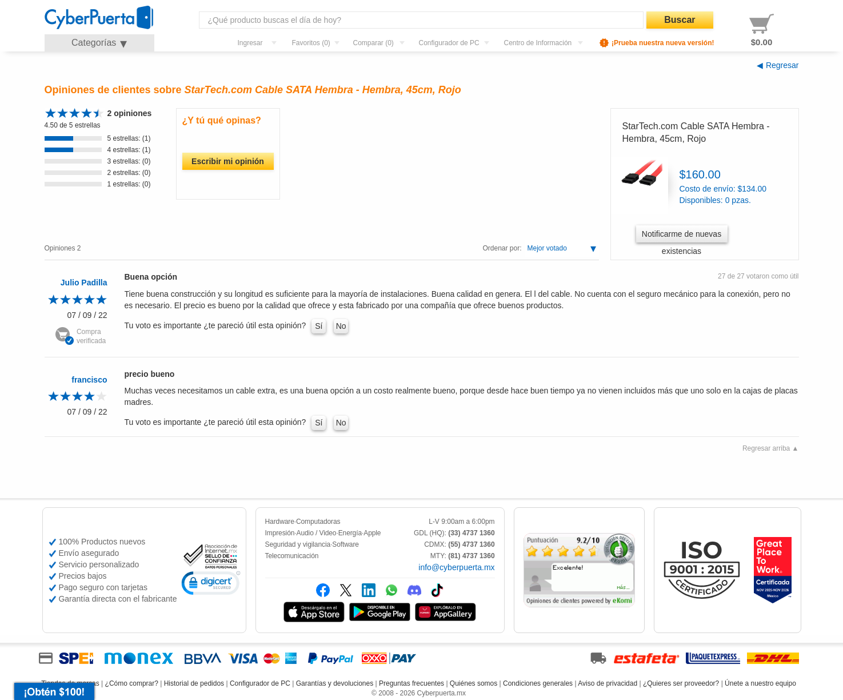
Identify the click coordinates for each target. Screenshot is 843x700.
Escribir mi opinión (227, 161)
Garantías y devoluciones (334, 683)
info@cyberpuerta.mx (456, 567)
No (341, 326)
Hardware (279, 522)
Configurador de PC (260, 683)
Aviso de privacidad (607, 683)
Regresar (782, 65)
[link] (211, 585)
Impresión (280, 533)
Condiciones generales (538, 683)
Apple (372, 533)
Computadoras (318, 522)
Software (345, 544)
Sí (318, 326)
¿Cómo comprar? (131, 683)
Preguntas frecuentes (411, 683)
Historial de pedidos (194, 683)
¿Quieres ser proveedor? (681, 683)
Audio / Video (317, 533)
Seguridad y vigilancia (298, 544)
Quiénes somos (473, 683)
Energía (350, 533)
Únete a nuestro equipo (760, 683)
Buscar (679, 20)
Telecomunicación (292, 556)
